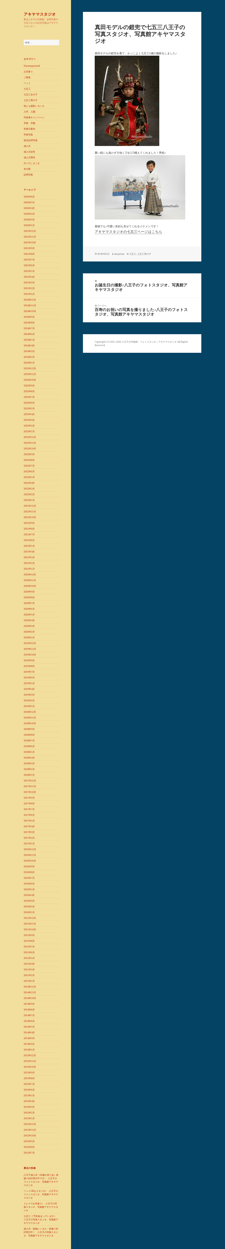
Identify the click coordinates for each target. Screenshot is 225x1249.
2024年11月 (30, 305)
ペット (27, 83)
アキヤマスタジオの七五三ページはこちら (128, 231)
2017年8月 (29, 803)
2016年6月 (29, 883)
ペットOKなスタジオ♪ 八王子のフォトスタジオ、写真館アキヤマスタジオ (41, 1194)
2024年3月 (29, 351)
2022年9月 (29, 454)
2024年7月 (29, 328)
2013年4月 (29, 1101)
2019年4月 (29, 689)
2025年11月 (30, 236)
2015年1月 (29, 981)
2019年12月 (30, 643)
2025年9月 (29, 248)
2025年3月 (29, 282)
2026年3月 (29, 213)
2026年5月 (29, 202)
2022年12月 (30, 437)
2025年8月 (29, 253)
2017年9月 (29, 797)
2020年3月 (29, 626)
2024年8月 (29, 322)
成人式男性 (29, 157)
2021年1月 (29, 568)
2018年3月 (29, 763)
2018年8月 (29, 734)
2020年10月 (30, 586)
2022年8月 (29, 460)
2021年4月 (29, 551)
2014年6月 (29, 1021)
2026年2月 (29, 219)
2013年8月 (29, 1078)
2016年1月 (29, 912)
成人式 (27, 146)
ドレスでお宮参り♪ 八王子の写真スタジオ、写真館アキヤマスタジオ (41, 1207)
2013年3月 (29, 1106)
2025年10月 (30, 242)
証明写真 (28, 174)
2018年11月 (30, 717)
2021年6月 (29, 540)
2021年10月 (30, 517)
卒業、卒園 (29, 123)
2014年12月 (30, 986)
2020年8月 (29, 597)
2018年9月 (29, 729)
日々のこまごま (32, 163)
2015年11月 (30, 923)
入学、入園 (29, 111)
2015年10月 (30, 929)
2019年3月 (29, 694)
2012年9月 (29, 1141)
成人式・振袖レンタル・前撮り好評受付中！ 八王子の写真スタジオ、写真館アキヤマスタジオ (41, 1232)
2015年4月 (29, 963)
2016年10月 (30, 860)
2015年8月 (29, 940)
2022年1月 (29, 500)
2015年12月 (30, 918)
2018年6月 (29, 746)
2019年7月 (29, 671)
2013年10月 (30, 1066)
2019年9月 (29, 660)
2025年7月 (29, 259)
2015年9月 (29, 935)
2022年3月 (29, 488)
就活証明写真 (30, 140)
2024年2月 (29, 357)
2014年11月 (30, 992)
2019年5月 (29, 683)
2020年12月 (30, 574)
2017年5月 (29, 820)
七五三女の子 (30, 94)
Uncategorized (32, 65)
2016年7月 (29, 877)
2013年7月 (29, 1084)
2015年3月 (29, 969)
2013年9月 (29, 1072)
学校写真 (28, 134)
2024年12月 (30, 299)
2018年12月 (30, 711)
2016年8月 (29, 872)
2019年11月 (30, 648)
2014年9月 (29, 1003)
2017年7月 (29, 809)
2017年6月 (29, 814)
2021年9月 (29, 523)
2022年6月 (29, 471)
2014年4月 (29, 1032)
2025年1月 (29, 294)
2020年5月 (29, 614)
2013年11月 (30, 1061)
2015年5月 (29, 958)
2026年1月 (29, 225)
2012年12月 (30, 1124)
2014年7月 (29, 1015)
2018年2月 (29, 769)
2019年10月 (30, 654)
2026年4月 (29, 208)
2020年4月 (29, 620)
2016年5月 (29, 889)
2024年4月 (29, 345)
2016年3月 (29, 900)
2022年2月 (29, 494)
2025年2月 (29, 288)
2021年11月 (30, 511)
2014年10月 (30, 998)
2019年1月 (29, 706)
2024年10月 (30, 311)
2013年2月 (29, 1112)
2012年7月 (29, 1152)
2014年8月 (29, 1009)
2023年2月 (29, 425)
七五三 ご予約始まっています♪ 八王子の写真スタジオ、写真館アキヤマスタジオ (41, 1220)
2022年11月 (30, 442)
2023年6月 (29, 402)
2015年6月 (29, 952)
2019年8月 (29, 666)
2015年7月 (29, 946)
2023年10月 (30, 379)
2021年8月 (29, 528)
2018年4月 (29, 757)
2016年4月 (29, 895)
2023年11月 (30, 374)
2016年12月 (30, 849)
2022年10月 (30, 448)
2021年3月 (29, 557)
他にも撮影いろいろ (34, 105)
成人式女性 (29, 151)
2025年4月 (29, 276)
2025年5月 (29, 271)
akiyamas (119, 253)
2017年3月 (29, 832)
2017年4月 (29, 826)
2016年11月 (30, 855)
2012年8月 (29, 1147)
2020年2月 (29, 631)
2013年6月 (29, 1089)
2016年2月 (29, 906)
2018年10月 (30, 723)
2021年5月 (29, 545)
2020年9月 (29, 591)
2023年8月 (29, 391)
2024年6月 (29, 334)
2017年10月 (30, 792)
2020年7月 (29, 603)
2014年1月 (29, 1049)
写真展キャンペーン (34, 117)
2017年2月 (29, 837)
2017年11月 (30, 786)
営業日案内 (29, 128)
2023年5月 (29, 408)
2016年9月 (29, 866)
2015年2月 (29, 975)
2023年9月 (29, 385)
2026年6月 (29, 196)
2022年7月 (29, 465)
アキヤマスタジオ (40, 14)
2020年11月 (30, 580)
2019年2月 (29, 700)
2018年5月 (29, 752)
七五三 (27, 88)
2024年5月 (29, 339)
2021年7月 (29, 534)
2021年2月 (29, 563)
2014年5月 (29, 1026)
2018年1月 (29, 774)
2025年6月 (29, 265)
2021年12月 (30, 505)
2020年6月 (29, 608)
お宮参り (28, 71)
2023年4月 (29, 414)
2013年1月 (29, 1118)
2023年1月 (29, 431)
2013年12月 (30, 1055)
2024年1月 (29, 362)
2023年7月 (29, 397)
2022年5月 (29, 477)
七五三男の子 (30, 100)
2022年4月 (29, 482)
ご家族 (27, 77)
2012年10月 (30, 1135)
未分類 (27, 168)
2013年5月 (29, 1095)
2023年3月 (29, 419)
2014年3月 (29, 1038)
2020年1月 (29, 637)
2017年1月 (29, 843)
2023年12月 (30, 368)
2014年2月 (29, 1043)
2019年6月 (29, 677)
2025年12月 (30, 231)
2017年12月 (30, 780)
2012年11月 (30, 1129)
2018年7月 (29, 740)
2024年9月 (29, 316)
